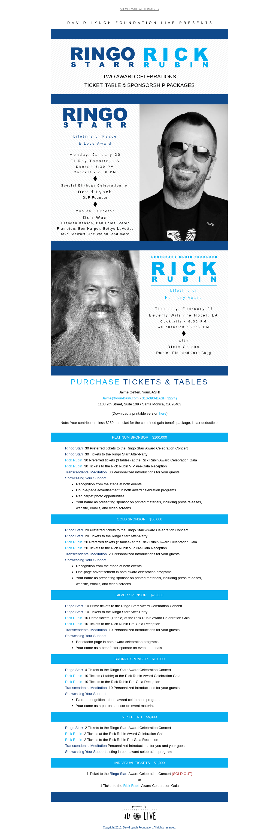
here (162, 413)
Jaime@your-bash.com (120, 398)
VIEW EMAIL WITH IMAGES (139, 9)
